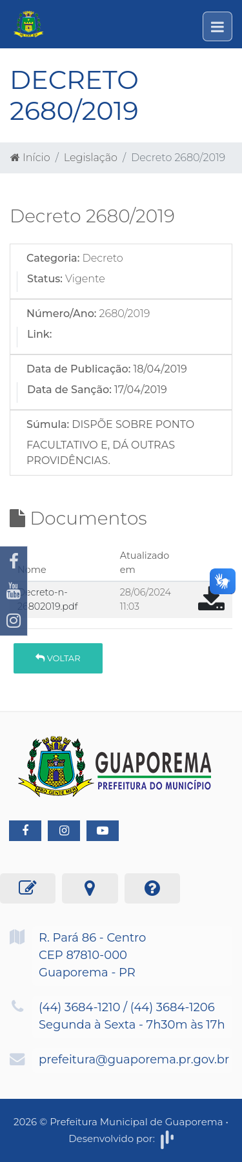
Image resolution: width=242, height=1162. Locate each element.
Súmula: (47, 424)
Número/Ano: (61, 313)
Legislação (90, 157)
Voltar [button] (57, 658)
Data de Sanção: (69, 389)
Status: (45, 279)
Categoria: (52, 258)
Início (30, 157)
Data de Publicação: (78, 369)
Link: (39, 334)
